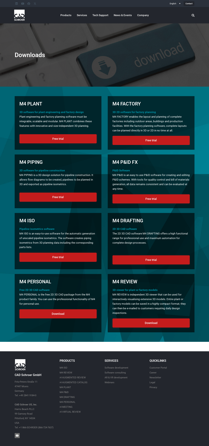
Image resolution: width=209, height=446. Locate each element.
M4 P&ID (64, 392)
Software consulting (115, 372)
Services (82, 15)
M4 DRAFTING (67, 397)
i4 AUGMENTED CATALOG (73, 382)
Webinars (109, 382)
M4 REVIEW (66, 372)
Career (153, 372)
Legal (152, 382)
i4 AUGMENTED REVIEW (73, 377)
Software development (116, 367)
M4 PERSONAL (67, 402)
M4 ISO (63, 367)
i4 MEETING (66, 407)
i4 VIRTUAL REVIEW (70, 411)
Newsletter (155, 377)
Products (65, 15)
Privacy (153, 387)
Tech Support (100, 15)
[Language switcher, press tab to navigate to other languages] (175, 3)
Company (143, 15)
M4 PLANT (65, 387)
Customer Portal (158, 367)
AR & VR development (116, 377)
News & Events (123, 15)
